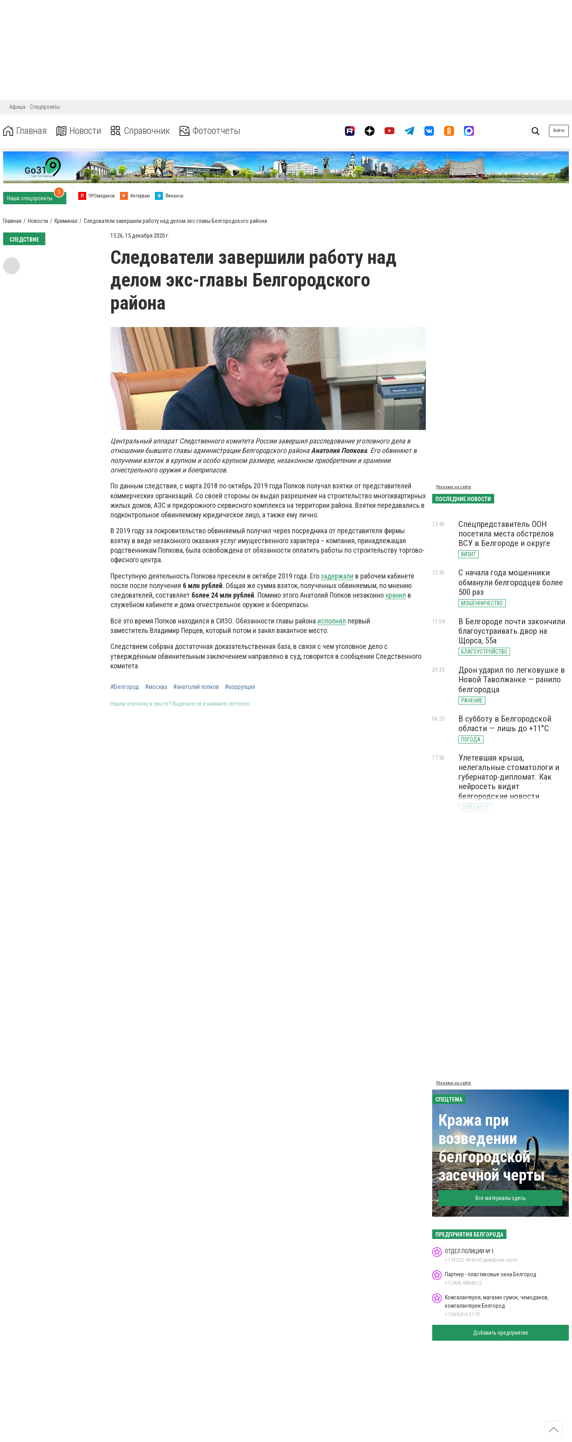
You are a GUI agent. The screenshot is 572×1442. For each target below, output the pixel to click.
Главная (25, 131)
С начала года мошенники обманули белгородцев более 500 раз (510, 582)
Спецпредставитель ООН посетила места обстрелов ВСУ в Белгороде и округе (506, 533)
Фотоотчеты (210, 131)
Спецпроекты (45, 107)
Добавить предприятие (500, 1333)
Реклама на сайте (453, 487)
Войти (558, 130)
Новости (78, 131)
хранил (395, 595)
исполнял (331, 621)
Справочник (140, 131)
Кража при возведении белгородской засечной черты (492, 1148)
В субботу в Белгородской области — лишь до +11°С (504, 723)
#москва (156, 687)
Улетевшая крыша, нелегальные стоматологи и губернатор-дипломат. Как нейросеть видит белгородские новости (508, 777)
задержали (337, 576)
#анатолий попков (196, 687)
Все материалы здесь (500, 1198)
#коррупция (240, 687)
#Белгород (124, 687)
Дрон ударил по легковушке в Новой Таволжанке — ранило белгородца (511, 679)
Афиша (17, 107)
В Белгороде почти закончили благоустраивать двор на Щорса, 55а (511, 631)
